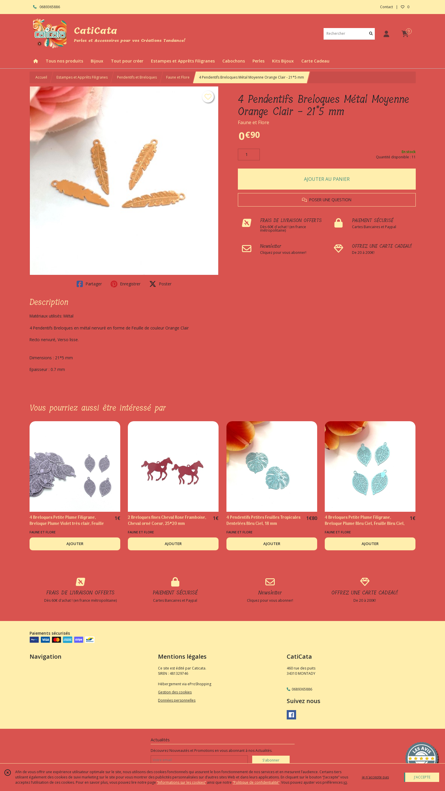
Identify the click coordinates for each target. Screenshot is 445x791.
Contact (386, 6)
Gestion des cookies (175, 692)
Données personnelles (176, 700)
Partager (89, 283)
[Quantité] (249, 154)
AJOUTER (74, 543)
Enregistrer (125, 283)
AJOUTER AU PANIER (327, 179)
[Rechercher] (371, 33)
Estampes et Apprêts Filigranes (82, 77)
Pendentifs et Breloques (137, 77)
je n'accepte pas (375, 777)
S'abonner (270, 760)
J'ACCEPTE (422, 777)
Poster (160, 283)
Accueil (41, 77)
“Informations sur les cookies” (181, 782)
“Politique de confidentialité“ (256, 782)
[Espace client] (386, 34)
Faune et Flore (178, 77)
